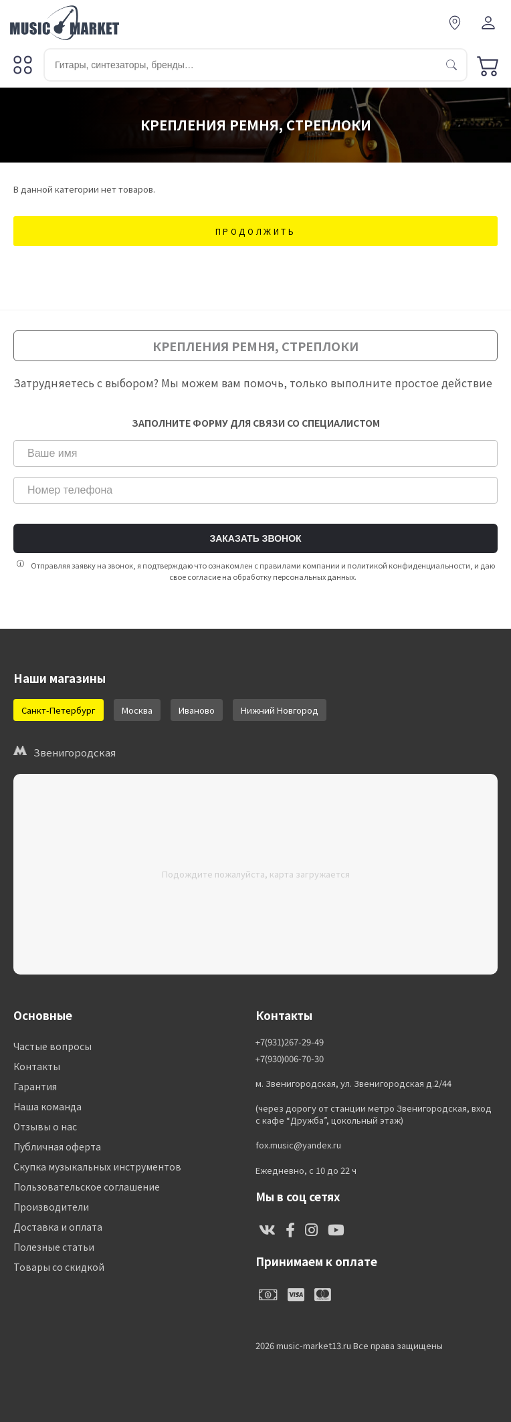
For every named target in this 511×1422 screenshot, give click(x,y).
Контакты (36, 1066)
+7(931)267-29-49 (290, 1042)
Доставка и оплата (57, 1226)
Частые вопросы (52, 1046)
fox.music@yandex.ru (298, 1145)
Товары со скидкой (58, 1267)
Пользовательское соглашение (86, 1186)
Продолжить (255, 231)
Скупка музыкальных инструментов (97, 1166)
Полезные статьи (53, 1246)
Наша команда (47, 1106)
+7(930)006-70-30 (290, 1059)
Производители (51, 1206)
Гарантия (35, 1086)
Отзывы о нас (45, 1126)
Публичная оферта (57, 1146)
